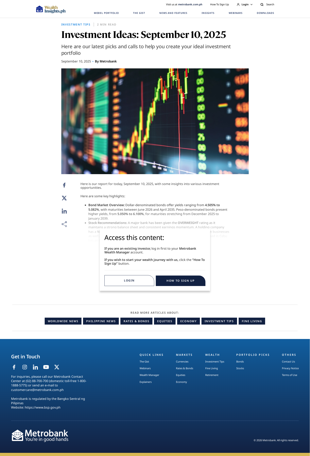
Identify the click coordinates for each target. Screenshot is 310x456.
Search (267, 4)
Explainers (146, 382)
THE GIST (139, 13)
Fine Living (252, 321)
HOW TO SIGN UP (180, 280)
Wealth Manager (149, 375)
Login (244, 4)
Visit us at (184, 4)
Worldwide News (63, 321)
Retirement (211, 375)
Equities (164, 321)
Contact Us (288, 361)
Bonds (240, 361)
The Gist (144, 361)
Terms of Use (289, 375)
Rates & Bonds (136, 321)
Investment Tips (219, 321)
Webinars (145, 368)
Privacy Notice (290, 368)
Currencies (182, 361)
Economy (188, 321)
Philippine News (101, 321)
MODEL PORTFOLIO (106, 13)
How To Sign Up (219, 4)
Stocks (240, 368)
